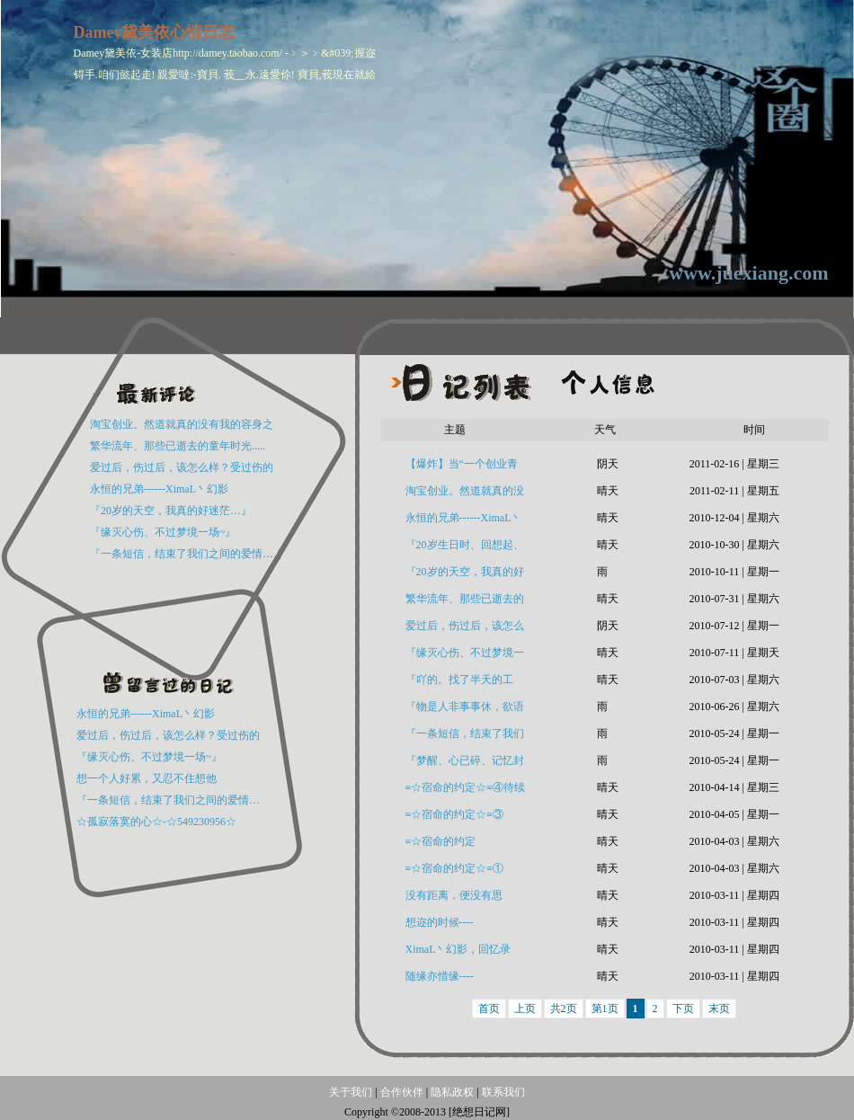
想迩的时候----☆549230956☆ (440, 926)
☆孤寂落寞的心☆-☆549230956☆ (156, 821)
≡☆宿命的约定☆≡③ (454, 814)
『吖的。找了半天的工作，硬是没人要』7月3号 (464, 683)
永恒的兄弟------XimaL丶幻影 (159, 489)
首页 (489, 1008)
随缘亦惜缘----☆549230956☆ (440, 980)
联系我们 (503, 1092)
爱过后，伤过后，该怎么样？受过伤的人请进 (464, 629)
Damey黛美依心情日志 (155, 32)
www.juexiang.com (748, 273)
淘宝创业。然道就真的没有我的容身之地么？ (464, 494)
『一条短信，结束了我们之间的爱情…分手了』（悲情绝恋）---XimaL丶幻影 (464, 737)
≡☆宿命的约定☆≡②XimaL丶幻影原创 (461, 845)
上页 (525, 1008)
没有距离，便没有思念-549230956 (454, 899)
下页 (683, 1008)
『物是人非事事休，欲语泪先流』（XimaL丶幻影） (464, 710)
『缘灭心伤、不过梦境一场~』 (163, 532)
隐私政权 (453, 1092)
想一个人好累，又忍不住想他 (146, 778)
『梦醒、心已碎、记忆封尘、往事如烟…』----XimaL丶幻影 (464, 764)
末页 (719, 1008)
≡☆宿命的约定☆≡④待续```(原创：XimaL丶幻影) (465, 791)
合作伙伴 (401, 1092)
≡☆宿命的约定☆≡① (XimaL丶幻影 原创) (454, 872)
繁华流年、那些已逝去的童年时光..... (177, 446)
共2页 (563, 1008)
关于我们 (350, 1092)
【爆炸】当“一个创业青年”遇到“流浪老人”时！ (461, 467)
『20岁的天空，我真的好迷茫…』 (171, 510)
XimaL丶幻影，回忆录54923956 (458, 953)
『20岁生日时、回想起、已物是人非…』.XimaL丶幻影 (465, 548)
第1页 (605, 1008)
